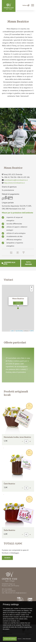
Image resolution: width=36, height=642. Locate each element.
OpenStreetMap (19, 330)
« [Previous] (28, 151)
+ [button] (31, 287)
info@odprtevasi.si (20, 593)
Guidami (18, 303)
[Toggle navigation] (32, 5)
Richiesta (7, 558)
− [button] (31, 290)
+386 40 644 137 (10, 593)
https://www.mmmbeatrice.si (14, 183)
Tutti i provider (28, 263)
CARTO (32, 330)
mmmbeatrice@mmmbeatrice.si (16, 180)
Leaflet (12, 330)
